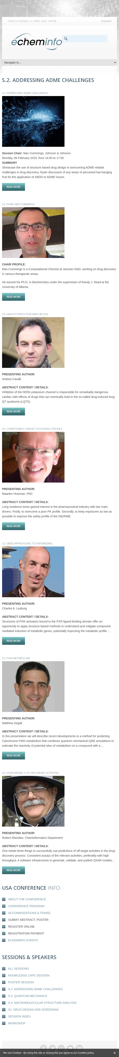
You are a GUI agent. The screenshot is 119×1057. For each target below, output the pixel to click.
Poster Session (21, 972)
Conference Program (26, 896)
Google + (61, 1038)
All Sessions (18, 958)
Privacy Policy (73, 1046)
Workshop (16, 1013)
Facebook (43, 1038)
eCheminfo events (23, 930)
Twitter (52, 1038)
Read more (16, 187)
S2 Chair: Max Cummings (18, 203)
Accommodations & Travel (29, 902)
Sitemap (106, 21)
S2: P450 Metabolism (16, 651)
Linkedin (79, 1038)
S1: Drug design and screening (33, 999)
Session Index (19, 1006)
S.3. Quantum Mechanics (27, 985)
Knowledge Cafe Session (28, 965)
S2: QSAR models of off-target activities (30, 764)
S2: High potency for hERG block (25, 311)
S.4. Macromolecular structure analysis (42, 992)
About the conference (27, 889)
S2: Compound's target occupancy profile (32, 424)
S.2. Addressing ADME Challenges (35, 979)
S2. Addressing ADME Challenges (25, 93)
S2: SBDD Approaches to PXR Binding (27, 537)
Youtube (70, 1038)
